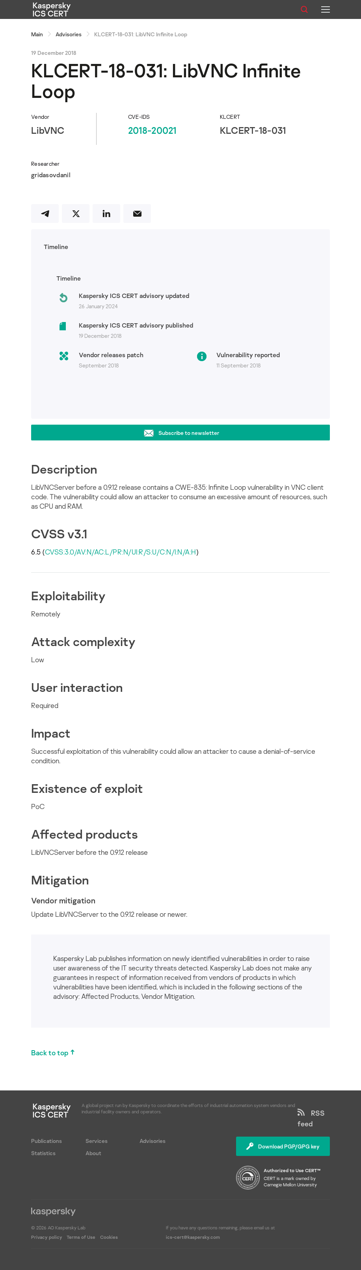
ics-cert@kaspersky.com (193, 1237)
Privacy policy (47, 1237)
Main (37, 34)
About (93, 1153)
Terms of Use (81, 1237)
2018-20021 (152, 130)
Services (97, 1140)
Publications (46, 1140)
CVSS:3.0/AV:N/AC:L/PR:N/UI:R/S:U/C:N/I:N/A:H (120, 551)
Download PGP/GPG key (283, 1146)
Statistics (43, 1153)
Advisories (69, 34)
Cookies (109, 1237)
